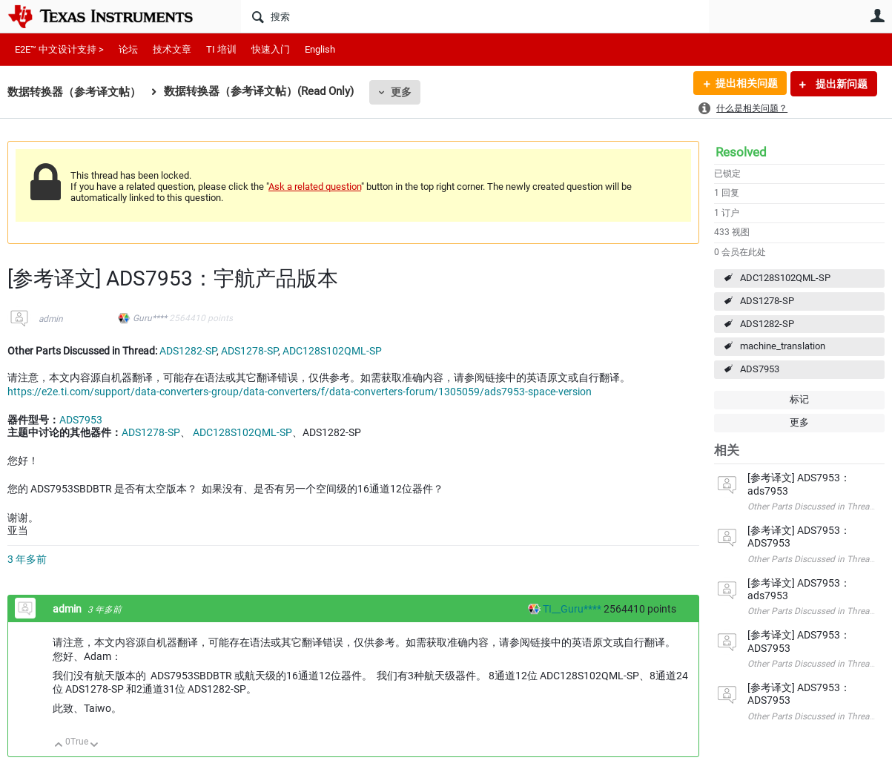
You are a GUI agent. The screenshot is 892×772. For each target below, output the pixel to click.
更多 (401, 92)
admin (51, 319)
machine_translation (782, 346)
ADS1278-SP (767, 300)
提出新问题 (840, 84)
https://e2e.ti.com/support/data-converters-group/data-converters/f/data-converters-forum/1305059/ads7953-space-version (299, 391)
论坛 (128, 49)
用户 (877, 15)
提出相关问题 (746, 84)
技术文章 (172, 49)
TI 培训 (221, 49)
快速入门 (270, 49)
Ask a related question (314, 186)
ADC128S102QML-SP (785, 277)
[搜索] (475, 16)
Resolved (741, 152)
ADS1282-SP (767, 323)
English (320, 49)
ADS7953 (759, 369)
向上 (59, 745)
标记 (799, 399)
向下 (94, 745)
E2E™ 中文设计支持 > (59, 49)
